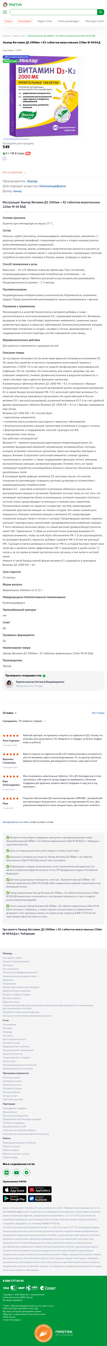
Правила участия (12, 1085)
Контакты (8, 1035)
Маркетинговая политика (17, 991)
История (7, 1028)
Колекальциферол (52, 186)
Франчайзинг (10, 1112)
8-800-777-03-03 (13, 1281)
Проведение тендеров (15, 1108)
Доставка (8, 965)
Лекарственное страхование (18, 1050)
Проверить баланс (13, 1088)
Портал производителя (15, 1116)
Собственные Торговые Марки (19, 1130)
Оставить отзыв (11, 1043)
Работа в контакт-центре (16, 1154)
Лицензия (8, 980)
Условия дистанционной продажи (21, 987)
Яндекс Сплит (45, 21)
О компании (9, 1024)
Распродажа (24, 21)
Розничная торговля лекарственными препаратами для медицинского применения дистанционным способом (48, 1007)
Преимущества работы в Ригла (19, 1143)
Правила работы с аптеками (18, 1068)
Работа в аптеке (11, 1146)
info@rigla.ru (15, 1320)
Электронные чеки (13, 1099)
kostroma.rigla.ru (15, 1212)
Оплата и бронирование (16, 961)
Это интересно (11, 969)
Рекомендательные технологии (20, 1065)
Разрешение (9, 984)
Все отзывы (98, 713)
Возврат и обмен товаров (16, 994)
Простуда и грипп (95, 21)
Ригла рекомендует (69, 21)
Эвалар (32, 181)
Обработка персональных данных (21, 1012)
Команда (7, 1032)
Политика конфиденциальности (20, 972)
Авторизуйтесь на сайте (16, 822)
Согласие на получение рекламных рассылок (27, 1016)
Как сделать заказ (12, 958)
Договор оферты (12, 998)
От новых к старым (22, 721)
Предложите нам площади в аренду (22, 1119)
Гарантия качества (13, 1054)
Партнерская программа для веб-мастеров (26, 1134)
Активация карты (12, 1081)
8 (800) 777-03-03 (50, 1224)
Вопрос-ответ (10, 1096)
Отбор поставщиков (14, 1123)
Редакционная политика (16, 1046)
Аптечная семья (11, 1077)
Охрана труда (10, 1157)
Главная (6, 36)
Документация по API (14, 1126)
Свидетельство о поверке (16, 1057)
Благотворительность (14, 1039)
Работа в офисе (11, 1150)
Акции (8, 21)
